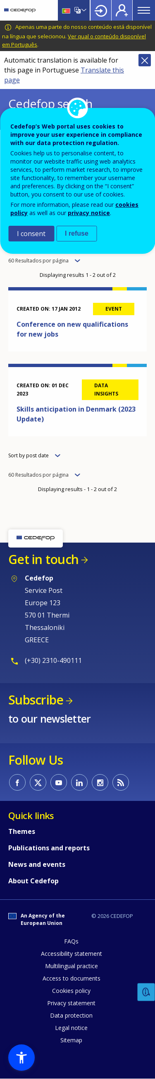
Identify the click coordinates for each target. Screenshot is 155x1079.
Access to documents (71, 978)
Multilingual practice (71, 966)
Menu (144, 10)
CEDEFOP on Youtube (58, 782)
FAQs (71, 941)
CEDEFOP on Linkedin (79, 782)
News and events (36, 864)
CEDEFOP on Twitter (38, 782)
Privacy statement (71, 1003)
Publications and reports (49, 847)
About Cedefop (33, 880)
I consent (31, 233)
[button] (21, 1057)
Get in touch (43, 559)
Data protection (71, 1015)
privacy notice (89, 213)
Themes (21, 831)
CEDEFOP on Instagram (100, 782)
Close (144, 60)
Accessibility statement (71, 953)
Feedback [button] (146, 992)
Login (101, 10)
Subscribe (35, 699)
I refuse (76, 233)
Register (122, 10)
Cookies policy (71, 991)
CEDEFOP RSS (120, 782)
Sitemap (71, 1040)
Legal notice (71, 1028)
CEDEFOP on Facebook (17, 782)
